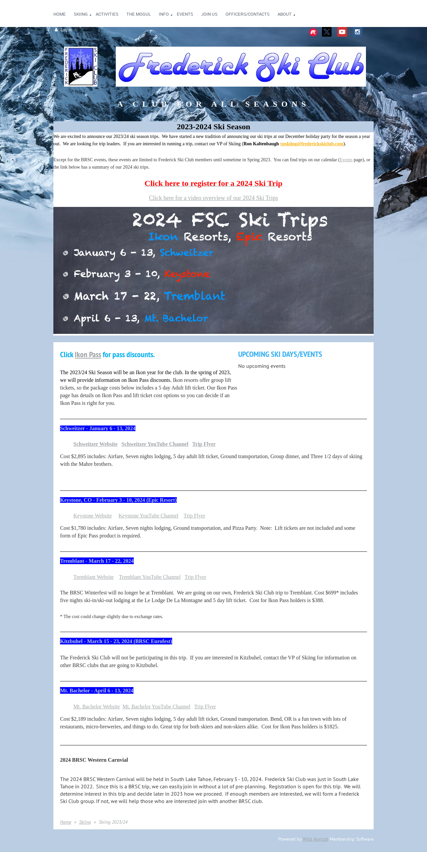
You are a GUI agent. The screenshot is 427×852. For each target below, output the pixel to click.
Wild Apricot (315, 839)
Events (346, 159)
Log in (66, 30)
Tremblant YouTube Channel (150, 577)
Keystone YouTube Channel (148, 515)
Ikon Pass (88, 354)
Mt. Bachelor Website (96, 706)
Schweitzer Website (95, 444)
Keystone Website (92, 515)
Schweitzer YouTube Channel (154, 444)
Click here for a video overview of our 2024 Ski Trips (213, 198)
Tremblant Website (93, 577)
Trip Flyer (204, 444)
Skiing (85, 822)
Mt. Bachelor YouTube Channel (156, 706)
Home (65, 822)
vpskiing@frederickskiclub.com (311, 143)
